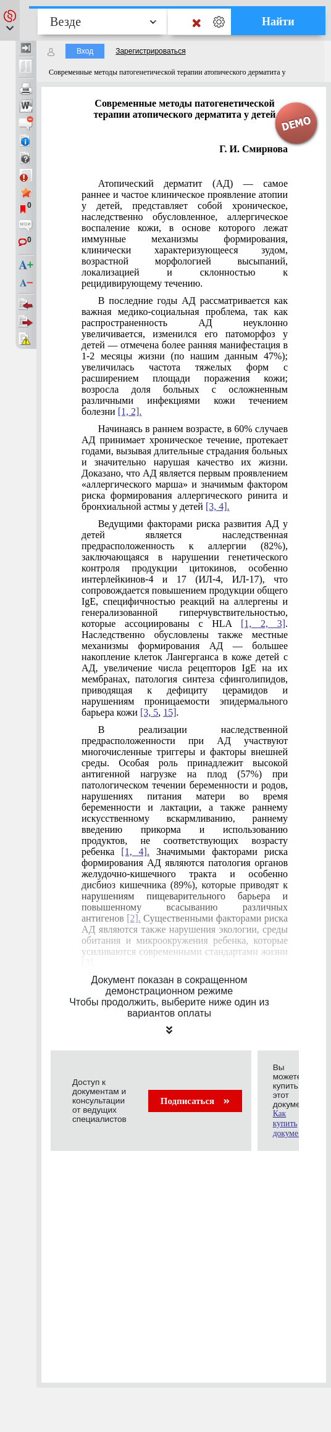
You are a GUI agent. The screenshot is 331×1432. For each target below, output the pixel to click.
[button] (10, 20)
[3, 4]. (218, 506)
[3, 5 (149, 712)
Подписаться (195, 1101)
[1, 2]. (130, 411)
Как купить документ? (292, 1123)
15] (169, 712)
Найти (278, 21)
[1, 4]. (135, 851)
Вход (85, 51)
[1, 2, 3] (263, 623)
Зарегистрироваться (150, 51)
